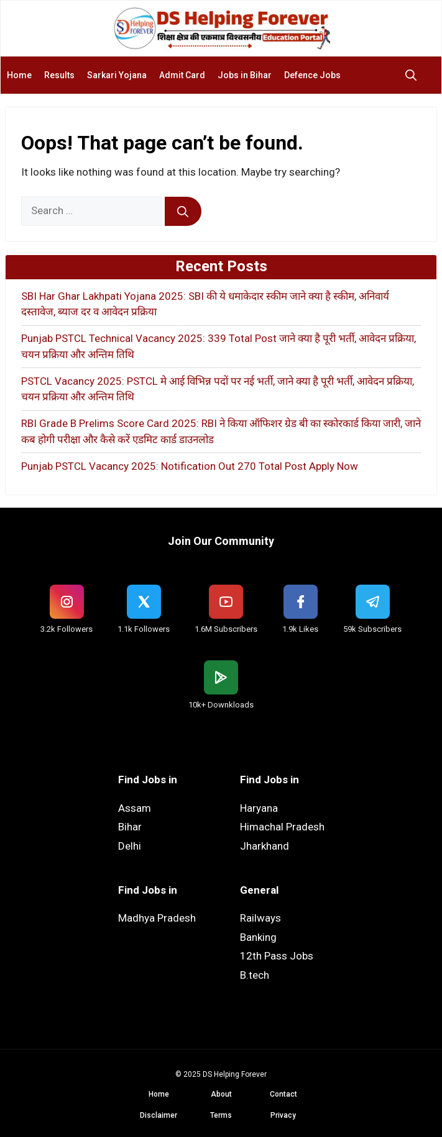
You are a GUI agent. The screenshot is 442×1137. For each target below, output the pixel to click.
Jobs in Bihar (245, 75)
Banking (258, 937)
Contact (283, 1094)
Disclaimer (158, 1115)
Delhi (129, 846)
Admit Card (182, 75)
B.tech (254, 975)
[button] (414, 75)
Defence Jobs (312, 75)
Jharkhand (264, 846)
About (221, 1094)
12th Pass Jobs (276, 956)
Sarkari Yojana (117, 75)
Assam (134, 808)
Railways (260, 918)
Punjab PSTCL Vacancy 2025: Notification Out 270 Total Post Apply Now (189, 466)
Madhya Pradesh (157, 918)
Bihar (130, 826)
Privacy (283, 1115)
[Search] (183, 212)
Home (19, 75)
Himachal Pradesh (282, 826)
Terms (221, 1115)
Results (59, 75)
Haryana (259, 808)
